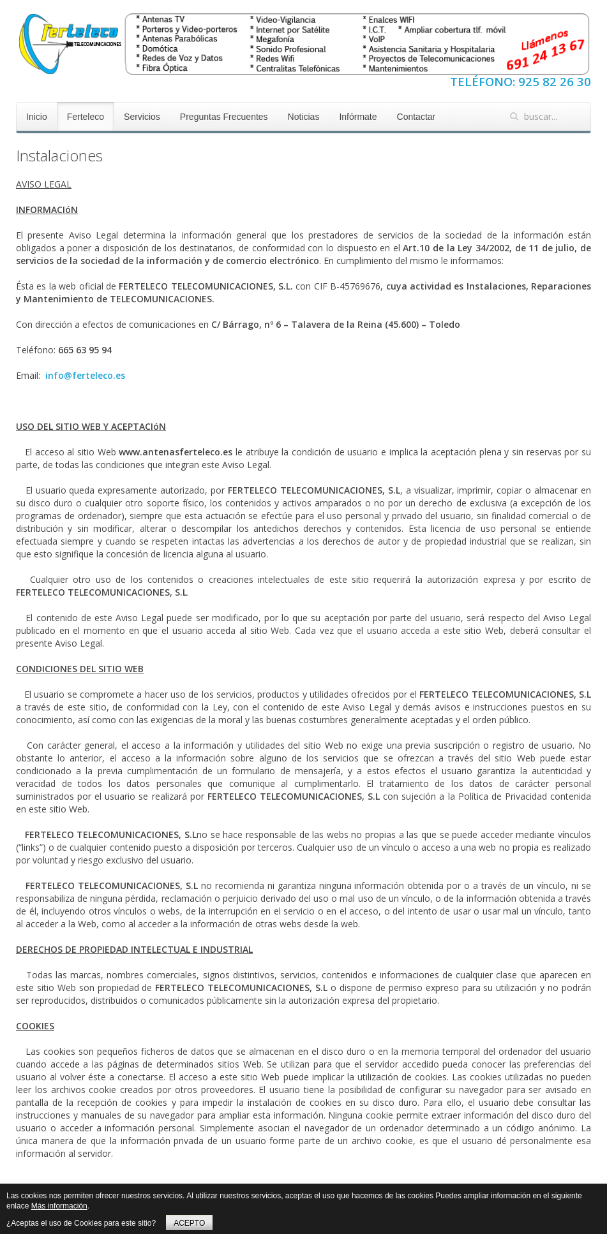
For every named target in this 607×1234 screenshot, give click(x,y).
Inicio (36, 117)
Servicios (142, 117)
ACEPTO (189, 1223)
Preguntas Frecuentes (224, 117)
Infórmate (358, 117)
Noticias (304, 117)
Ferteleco (85, 117)
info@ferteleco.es (85, 375)
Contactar (416, 117)
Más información (59, 1205)
